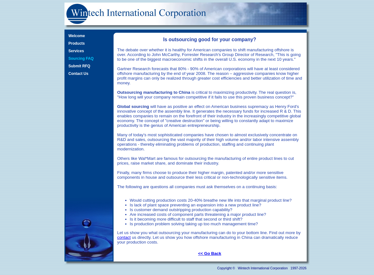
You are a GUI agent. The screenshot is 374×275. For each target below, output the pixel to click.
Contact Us (78, 73)
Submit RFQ (79, 66)
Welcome (77, 36)
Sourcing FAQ (81, 58)
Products (77, 43)
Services (76, 51)
